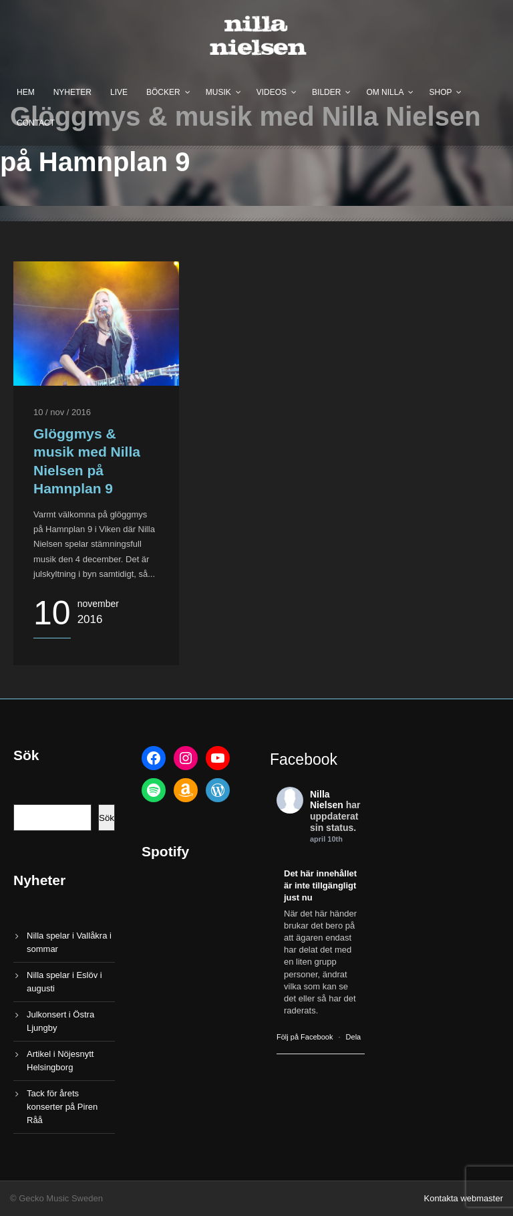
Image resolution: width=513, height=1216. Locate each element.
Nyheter (72, 92)
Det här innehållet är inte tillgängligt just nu (320, 885)
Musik (218, 92)
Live (119, 92)
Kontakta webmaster (463, 1198)
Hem (26, 92)
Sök (106, 818)
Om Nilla (384, 92)
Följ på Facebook (305, 1037)
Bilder (326, 92)
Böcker (163, 92)
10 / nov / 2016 (62, 412)
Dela (353, 1037)
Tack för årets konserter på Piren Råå (62, 1106)
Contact (36, 123)
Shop (440, 92)
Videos (271, 92)
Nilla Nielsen (326, 800)
